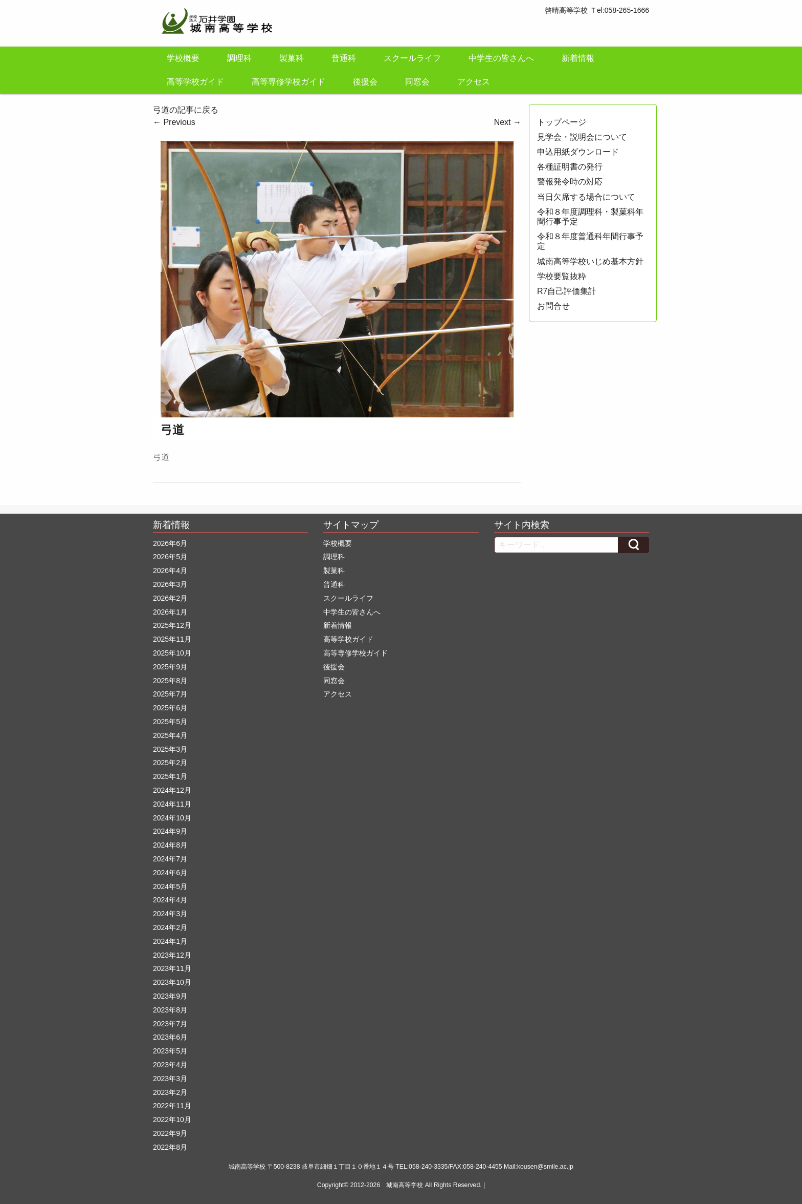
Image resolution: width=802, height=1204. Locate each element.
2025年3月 (170, 749)
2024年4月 (170, 900)
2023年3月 (170, 1078)
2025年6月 (170, 708)
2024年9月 (170, 831)
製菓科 (291, 58)
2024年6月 (170, 873)
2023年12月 (172, 955)
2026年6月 (170, 543)
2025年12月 (172, 625)
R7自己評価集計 (566, 291)
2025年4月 (170, 735)
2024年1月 (170, 941)
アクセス (473, 81)
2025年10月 (172, 653)
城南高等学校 (404, 1185)
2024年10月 (172, 818)
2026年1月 (170, 612)
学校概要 (183, 58)
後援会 (365, 81)
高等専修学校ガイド (288, 81)
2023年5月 (170, 1051)
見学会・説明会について (582, 137)
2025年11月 (172, 639)
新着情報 (578, 58)
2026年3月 (170, 584)
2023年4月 (170, 1065)
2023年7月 (170, 1024)
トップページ (561, 122)
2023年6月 (170, 1037)
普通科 (343, 58)
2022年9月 (170, 1133)
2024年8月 (170, 845)
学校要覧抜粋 (561, 276)
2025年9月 (170, 667)
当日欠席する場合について (586, 197)
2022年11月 (172, 1106)
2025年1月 (170, 776)
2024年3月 (170, 914)
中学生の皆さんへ (501, 58)
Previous (174, 122)
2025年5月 (170, 721)
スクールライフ (412, 58)
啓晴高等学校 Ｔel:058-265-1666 (597, 10)
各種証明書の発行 (570, 166)
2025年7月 (170, 694)
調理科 (239, 58)
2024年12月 (172, 790)
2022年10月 (172, 1119)
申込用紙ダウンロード (578, 151)
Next (507, 122)
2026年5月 (170, 557)
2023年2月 (170, 1092)
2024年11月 (172, 804)
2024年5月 (170, 886)
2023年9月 (170, 996)
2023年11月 (172, 968)
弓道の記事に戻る (185, 109)
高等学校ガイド (195, 81)
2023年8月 (170, 1010)
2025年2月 (170, 762)
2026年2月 (170, 598)
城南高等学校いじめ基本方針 (590, 261)
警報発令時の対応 (570, 181)
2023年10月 (172, 982)
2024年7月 (170, 859)
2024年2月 (170, 927)
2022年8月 (170, 1147)
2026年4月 (170, 570)
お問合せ (553, 306)
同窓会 (417, 81)
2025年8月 (170, 681)
